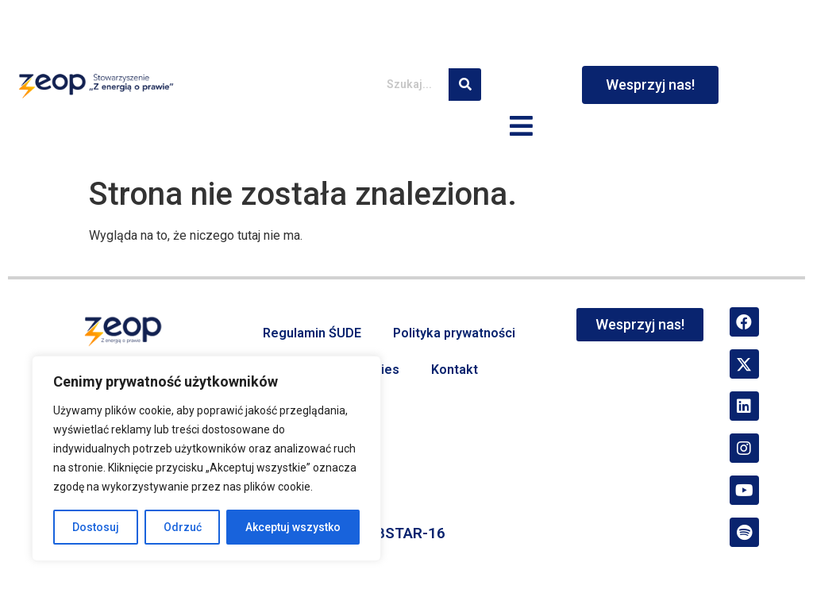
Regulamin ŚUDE (312, 333)
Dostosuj (95, 527)
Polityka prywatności (454, 333)
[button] (521, 127)
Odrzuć (183, 527)
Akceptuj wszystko (293, 527)
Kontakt (454, 369)
